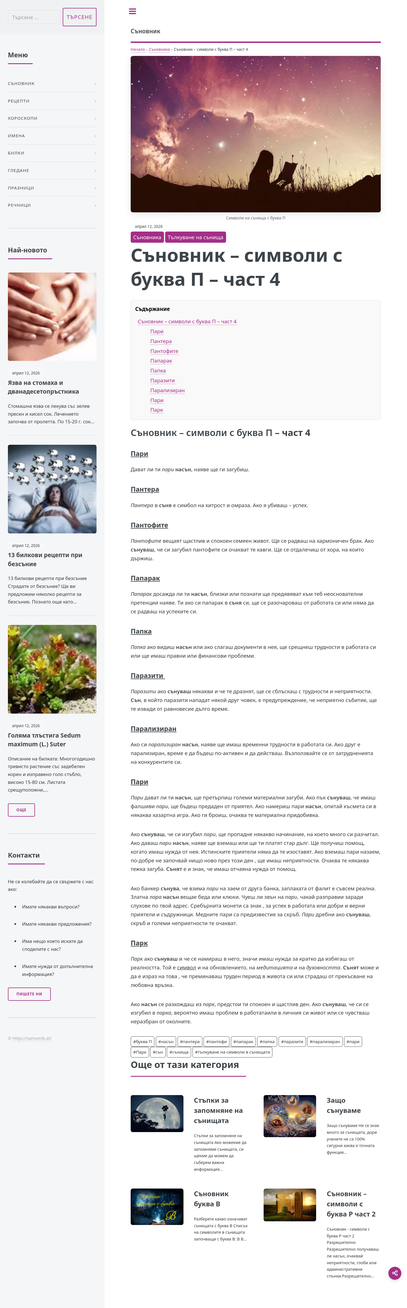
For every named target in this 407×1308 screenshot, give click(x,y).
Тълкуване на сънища (195, 237)
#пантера (190, 1041)
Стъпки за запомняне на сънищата (218, 1110)
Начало (138, 49)
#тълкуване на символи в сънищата (232, 1052)
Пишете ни (29, 994)
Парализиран (167, 390)
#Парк (139, 1052)
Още (21, 809)
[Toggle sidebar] (132, 11)
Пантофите (164, 350)
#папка (267, 1041)
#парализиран (325, 1041)
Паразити (163, 380)
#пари (353, 1041)
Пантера (161, 341)
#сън (158, 1052)
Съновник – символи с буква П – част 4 (187, 321)
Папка (158, 370)
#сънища (179, 1052)
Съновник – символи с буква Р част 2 (351, 1203)
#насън (166, 1041)
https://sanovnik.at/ (32, 1038)
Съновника (159, 49)
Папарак (161, 360)
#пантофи (216, 1041)
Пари (157, 331)
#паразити (292, 1041)
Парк (156, 409)
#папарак (243, 1041)
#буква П (142, 1041)
